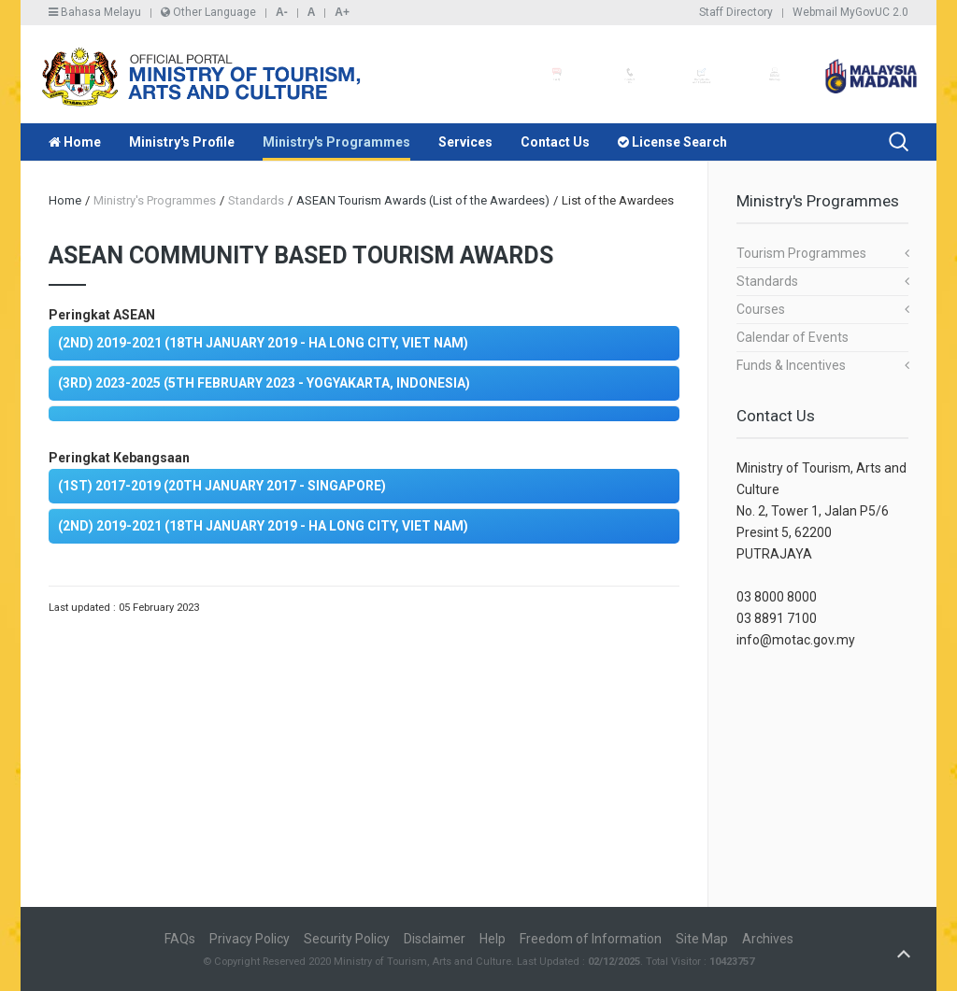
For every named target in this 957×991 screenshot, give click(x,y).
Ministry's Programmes (336, 141)
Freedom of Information (591, 938)
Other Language (208, 12)
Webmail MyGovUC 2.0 (850, 12)
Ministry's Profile (182, 141)
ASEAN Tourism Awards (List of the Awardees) (423, 200)
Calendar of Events (792, 337)
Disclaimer (434, 938)
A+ (342, 12)
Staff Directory (736, 12)
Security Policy (347, 938)
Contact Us (555, 141)
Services (465, 141)
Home (75, 141)
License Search (672, 141)
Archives (767, 938)
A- (282, 12)
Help (492, 938)
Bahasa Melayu (95, 12)
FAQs (179, 938)
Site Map (702, 938)
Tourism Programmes (801, 253)
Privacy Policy (249, 938)
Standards (767, 281)
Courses (760, 309)
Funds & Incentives (791, 365)
